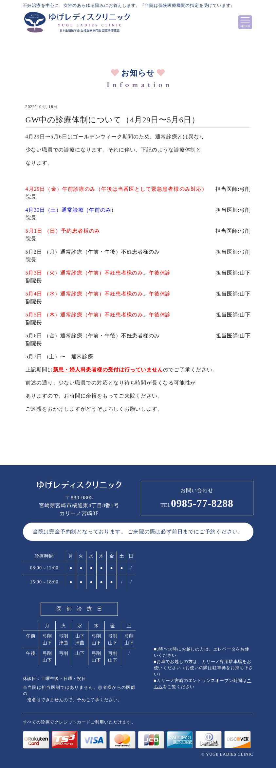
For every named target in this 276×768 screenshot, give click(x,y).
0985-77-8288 (196, 503)
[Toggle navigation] (245, 22)
